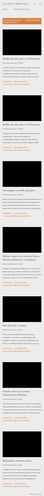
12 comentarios (20, 418)
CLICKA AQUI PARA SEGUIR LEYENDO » (17, 84)
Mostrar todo (33, 20)
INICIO (5, 9)
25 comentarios (20, 213)
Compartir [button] (7, 82)
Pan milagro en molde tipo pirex (19, 190)
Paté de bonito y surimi (14, 325)
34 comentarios (20, 82)
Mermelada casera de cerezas (17, 460)
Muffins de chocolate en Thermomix (21, 58)
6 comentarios (20, 484)
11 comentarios (20, 348)
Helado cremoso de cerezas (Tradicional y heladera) (16, 393)
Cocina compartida (15, 3)
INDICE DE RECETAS (21, 9)
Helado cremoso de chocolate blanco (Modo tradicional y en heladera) (21, 257)
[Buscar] (35, 4)
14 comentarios (20, 283)
